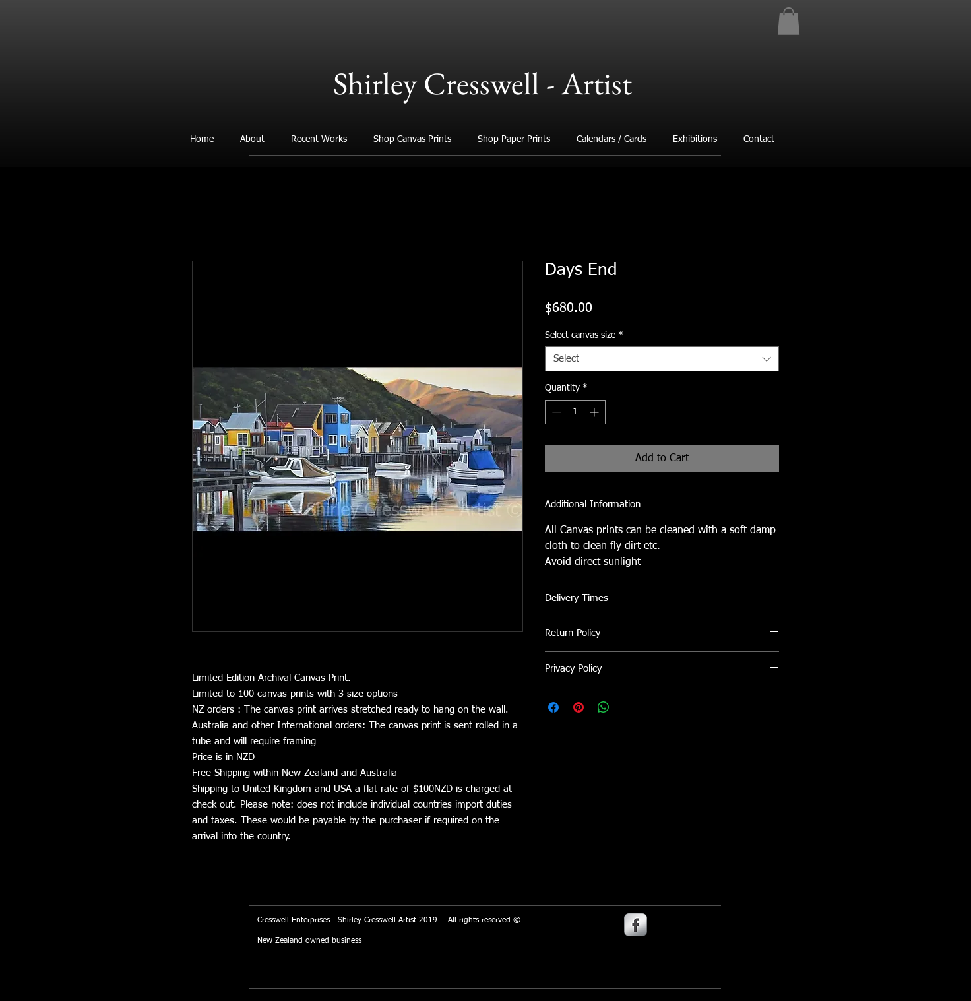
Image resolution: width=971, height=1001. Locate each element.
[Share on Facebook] (553, 707)
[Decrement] (555, 412)
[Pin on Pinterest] (578, 707)
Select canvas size (584, 335)
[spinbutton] (575, 412)
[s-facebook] (635, 924)
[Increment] (595, 412)
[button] (788, 21)
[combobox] (662, 358)
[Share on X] (629, 707)
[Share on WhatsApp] (603, 707)
